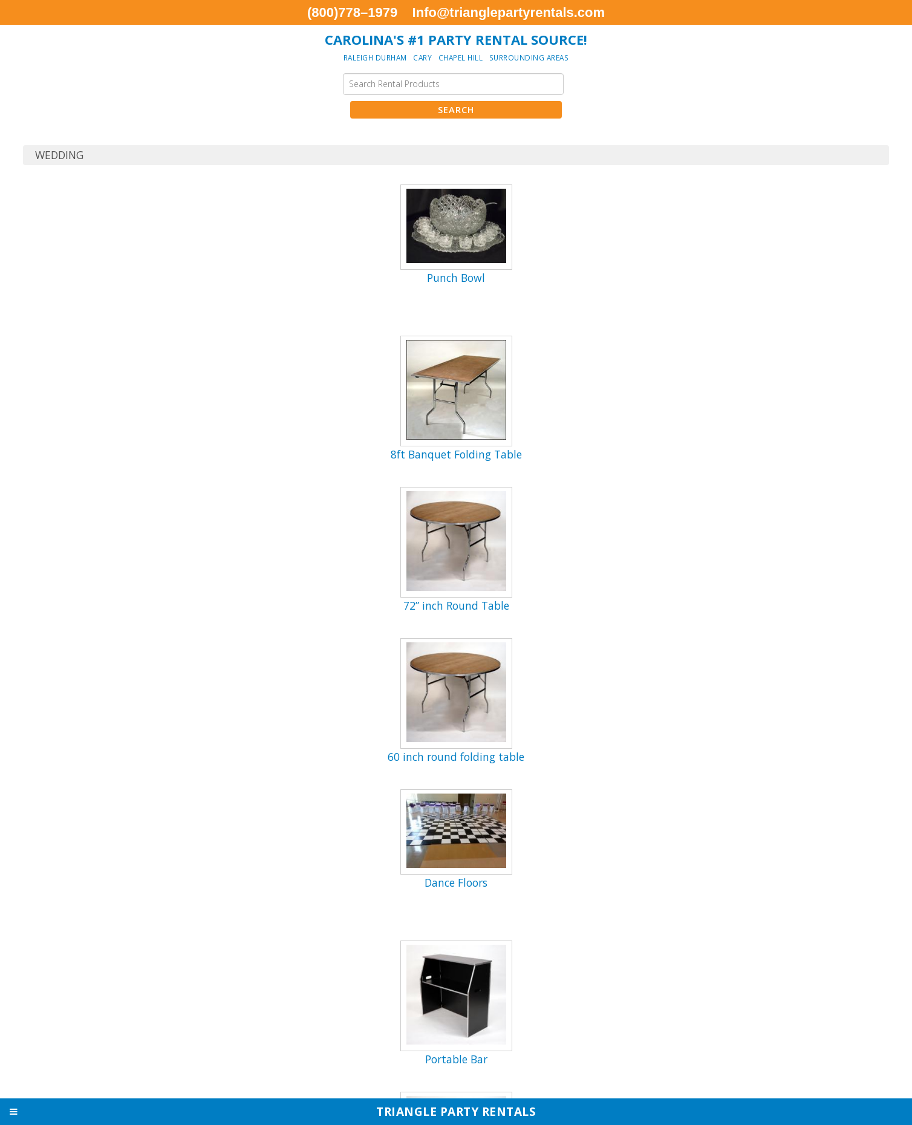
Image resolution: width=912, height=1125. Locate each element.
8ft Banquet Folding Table (456, 454)
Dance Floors (456, 882)
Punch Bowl (456, 277)
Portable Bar (456, 1059)
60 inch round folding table (456, 756)
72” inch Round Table (456, 605)
